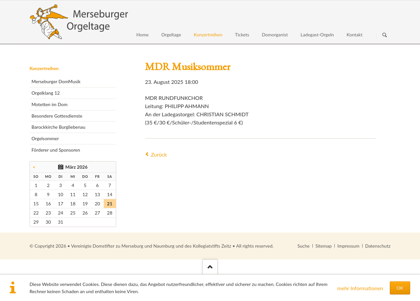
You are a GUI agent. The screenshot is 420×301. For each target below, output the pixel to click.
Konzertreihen (44, 68)
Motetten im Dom (50, 104)
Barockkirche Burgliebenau (58, 127)
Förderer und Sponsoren (56, 150)
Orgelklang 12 (46, 93)
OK (400, 288)
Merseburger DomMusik (56, 81)
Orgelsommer (45, 138)
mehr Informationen (360, 288)
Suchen (384, 35)
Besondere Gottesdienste (57, 116)
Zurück (159, 154)
